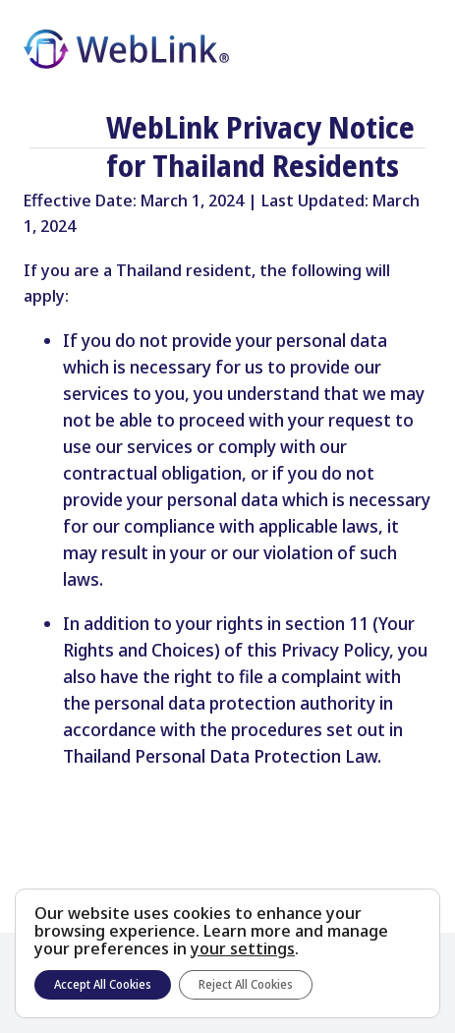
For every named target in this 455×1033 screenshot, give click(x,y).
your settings (243, 948)
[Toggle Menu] (415, 50)
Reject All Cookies (246, 984)
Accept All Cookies (102, 984)
